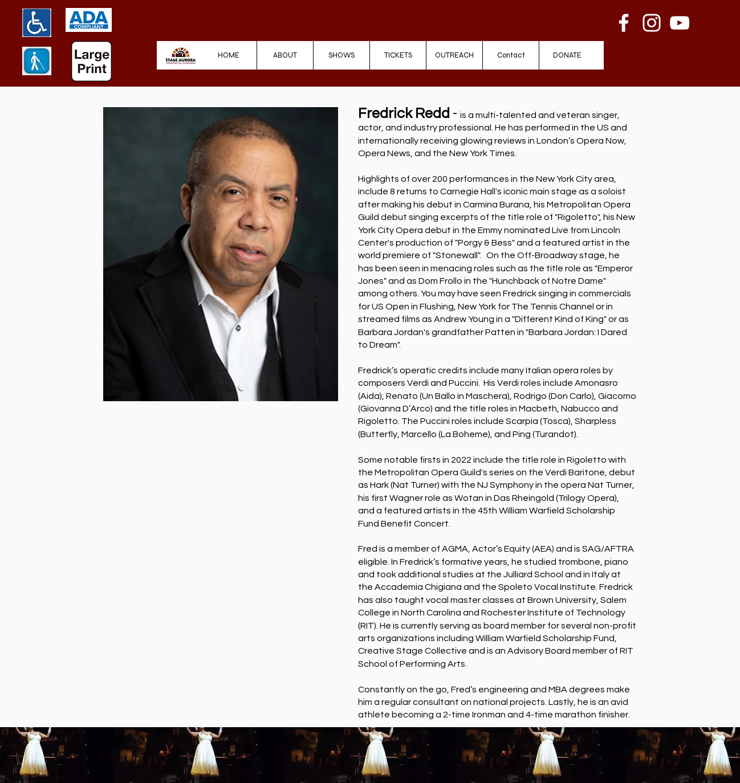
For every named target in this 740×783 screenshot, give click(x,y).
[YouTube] (680, 23)
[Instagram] (652, 23)
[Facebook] (624, 23)
